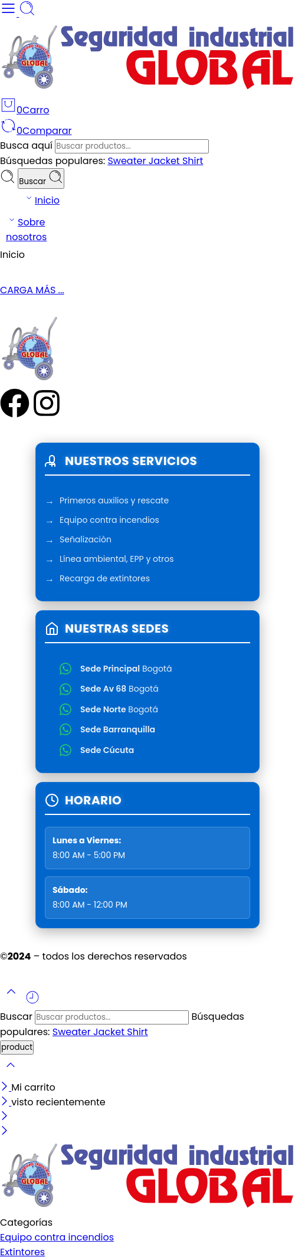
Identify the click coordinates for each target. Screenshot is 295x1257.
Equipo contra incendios (109, 521)
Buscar (41, 178)
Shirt (192, 161)
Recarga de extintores (105, 579)
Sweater (127, 161)
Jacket (165, 161)
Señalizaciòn (86, 540)
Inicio (41, 199)
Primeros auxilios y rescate (114, 502)
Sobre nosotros (26, 229)
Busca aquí (27, 145)
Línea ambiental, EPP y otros (117, 560)
